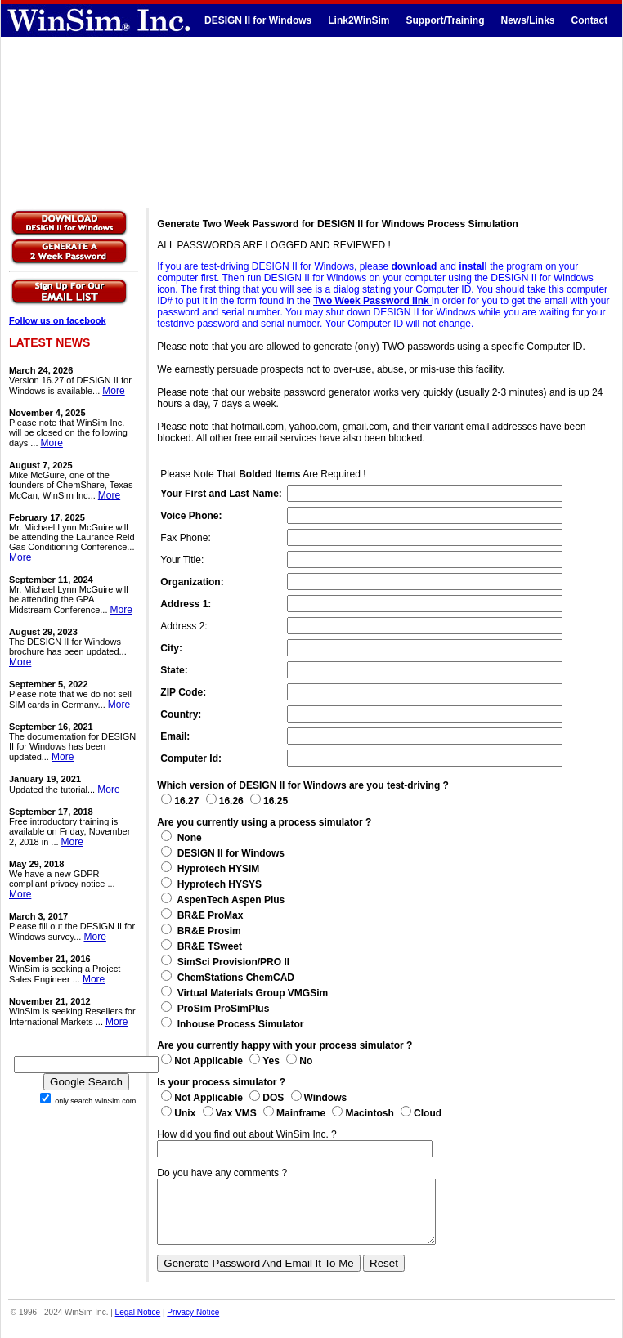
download (415, 266)
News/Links (527, 20)
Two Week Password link (372, 301)
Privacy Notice (193, 1324)
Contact (589, 20)
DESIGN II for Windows (258, 20)
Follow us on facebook (57, 320)
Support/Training (445, 20)
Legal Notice (138, 1324)
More (113, 390)
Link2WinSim (358, 20)
